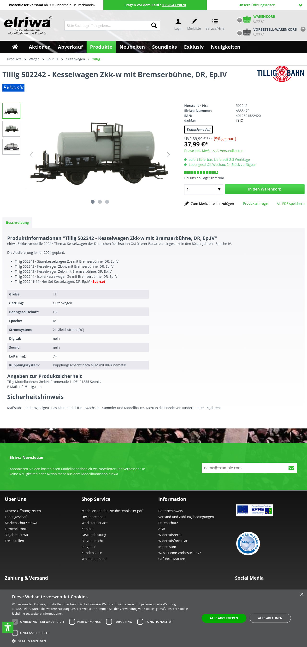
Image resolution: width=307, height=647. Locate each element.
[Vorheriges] (31, 154)
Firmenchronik (16, 528)
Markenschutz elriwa (21, 522)
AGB (161, 528)
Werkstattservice (95, 522)
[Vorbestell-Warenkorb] (266, 32)
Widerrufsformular (173, 540)
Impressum (167, 546)
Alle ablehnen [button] (270, 618)
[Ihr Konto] (178, 25)
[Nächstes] (168, 154)
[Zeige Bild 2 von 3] (100, 202)
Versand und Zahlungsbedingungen (186, 516)
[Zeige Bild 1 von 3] (93, 202)
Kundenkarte (92, 552)
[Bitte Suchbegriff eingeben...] (106, 25)
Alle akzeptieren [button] (224, 618)
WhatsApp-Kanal (94, 558)
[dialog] (153, 618)
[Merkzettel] (194, 25)
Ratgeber (89, 546)
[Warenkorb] (255, 19)
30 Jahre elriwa (16, 534)
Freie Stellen (14, 540)
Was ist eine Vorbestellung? (179, 552)
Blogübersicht (92, 540)
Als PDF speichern (291, 203)
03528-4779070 (174, 5)
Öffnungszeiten (270, 4)
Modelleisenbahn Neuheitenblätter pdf (112, 510)
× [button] (301, 594)
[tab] (17, 222)
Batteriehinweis (170, 510)
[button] (7, 627)
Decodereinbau (94, 516)
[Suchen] (154, 25)
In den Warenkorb (264, 189)
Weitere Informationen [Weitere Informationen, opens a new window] (47, 614)
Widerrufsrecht (170, 534)
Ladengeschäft (16, 516)
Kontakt (88, 528)
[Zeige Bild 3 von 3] (107, 202)
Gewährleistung (94, 534)
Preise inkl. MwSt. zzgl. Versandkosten (213, 150)
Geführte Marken (171, 558)
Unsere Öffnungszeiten (23, 510)
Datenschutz (168, 522)
